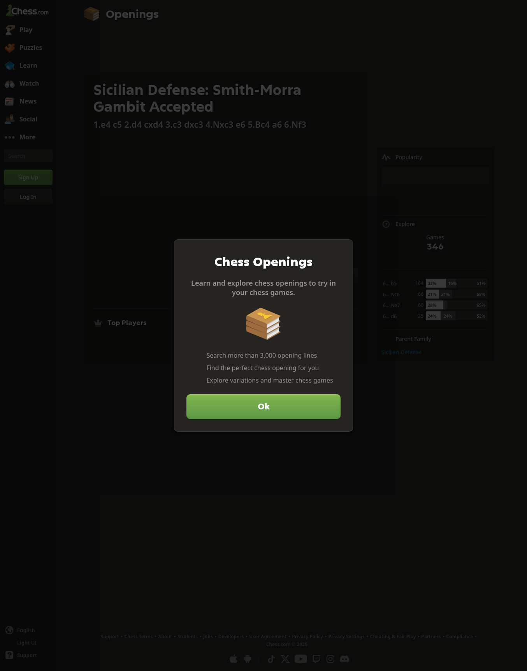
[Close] (343, 248)
